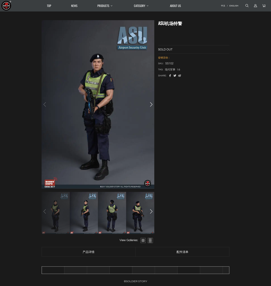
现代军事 (170, 69)
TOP (49, 5)
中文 (223, 6)
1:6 (178, 69)
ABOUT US (175, 5)
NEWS (74, 5)
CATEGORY (142, 5)
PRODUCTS (105, 5)
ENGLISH (233, 6)
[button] (151, 104)
